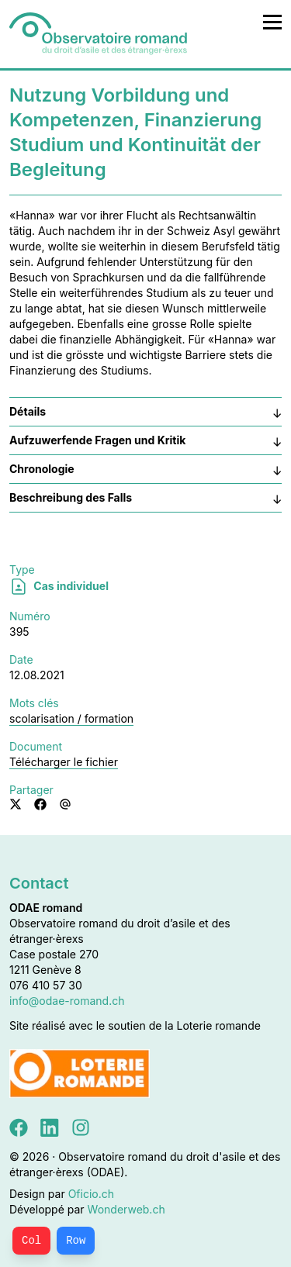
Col (31, 1240)
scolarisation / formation (71, 718)
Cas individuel (59, 585)
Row (75, 1240)
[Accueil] (98, 34)
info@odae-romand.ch (67, 1000)
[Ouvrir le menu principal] (272, 21)
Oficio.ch (91, 1193)
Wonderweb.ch (126, 1209)
